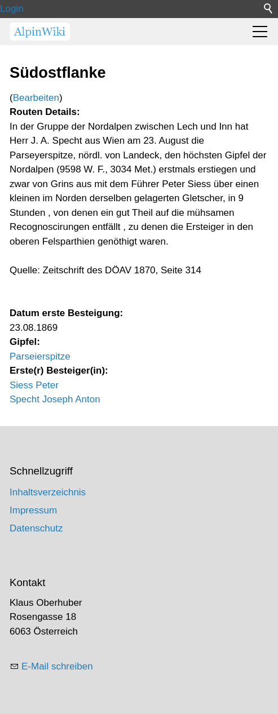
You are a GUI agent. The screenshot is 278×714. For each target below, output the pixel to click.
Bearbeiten (36, 97)
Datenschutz (36, 528)
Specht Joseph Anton (55, 399)
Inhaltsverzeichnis (48, 492)
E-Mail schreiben (57, 666)
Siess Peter (34, 385)
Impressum (33, 510)
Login (12, 8)
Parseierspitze (40, 356)
